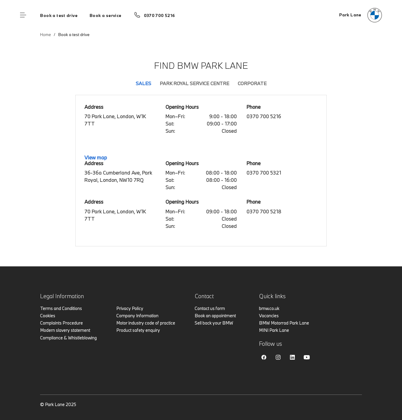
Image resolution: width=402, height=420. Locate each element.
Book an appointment (215, 315)
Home (45, 34)
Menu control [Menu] (23, 15)
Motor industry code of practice (145, 323)
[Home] (360, 15)
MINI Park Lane (274, 330)
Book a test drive (58, 15)
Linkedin (292, 357)
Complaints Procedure (61, 323)
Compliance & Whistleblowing (68, 338)
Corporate (252, 83)
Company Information (137, 315)
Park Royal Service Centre (194, 83)
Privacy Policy (129, 308)
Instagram (278, 357)
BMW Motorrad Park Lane (284, 323)
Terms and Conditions (61, 308)
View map (95, 157)
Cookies (47, 315)
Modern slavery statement (65, 330)
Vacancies (269, 315)
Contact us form (210, 308)
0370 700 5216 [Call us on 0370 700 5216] (159, 15)
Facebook (264, 357)
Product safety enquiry (138, 330)
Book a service (105, 15)
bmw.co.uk (269, 308)
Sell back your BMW (214, 323)
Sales (143, 83)
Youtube (307, 357)
